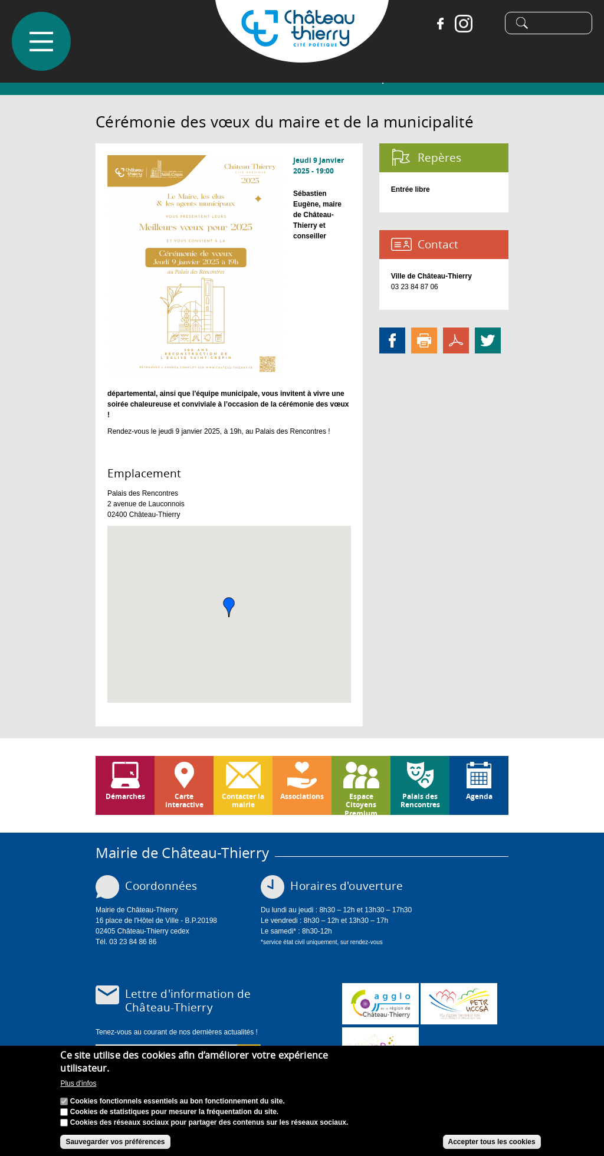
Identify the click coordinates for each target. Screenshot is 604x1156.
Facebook (435, 23)
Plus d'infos (78, 1083)
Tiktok (482, 23)
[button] (229, 607)
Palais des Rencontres (420, 800)
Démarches (125, 796)
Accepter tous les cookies (492, 1142)
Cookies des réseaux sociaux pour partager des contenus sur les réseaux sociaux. (209, 1122)
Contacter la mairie (243, 800)
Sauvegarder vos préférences (115, 1142)
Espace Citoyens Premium (361, 803)
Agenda (479, 796)
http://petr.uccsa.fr (459, 1003)
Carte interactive (184, 800)
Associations (302, 796)
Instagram (459, 23)
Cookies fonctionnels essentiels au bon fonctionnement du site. (177, 1101)
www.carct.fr (380, 1003)
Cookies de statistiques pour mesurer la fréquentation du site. (174, 1112)
